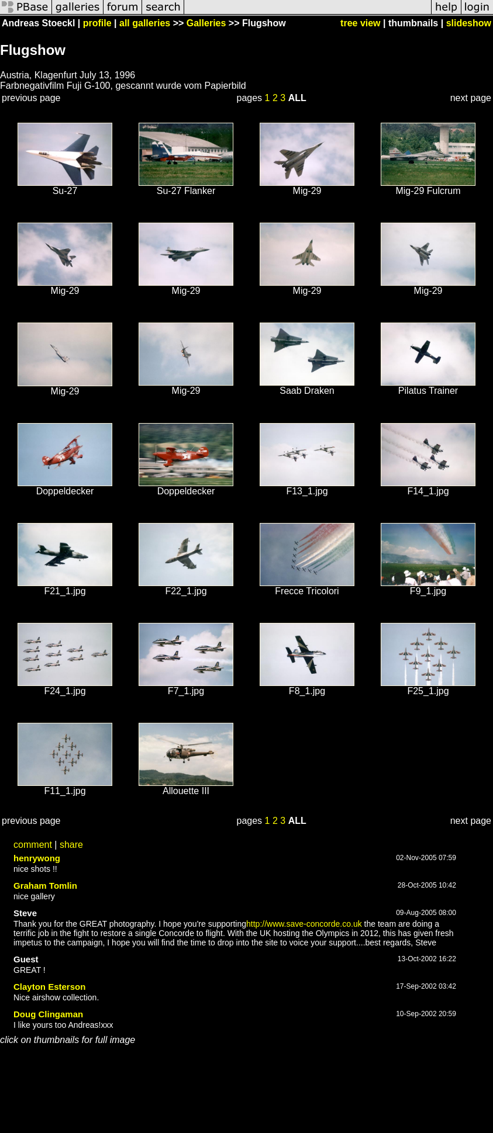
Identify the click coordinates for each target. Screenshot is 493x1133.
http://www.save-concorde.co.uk (304, 923)
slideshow (468, 23)
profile (97, 23)
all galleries (144, 23)
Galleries (206, 23)
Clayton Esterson (49, 987)
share (71, 845)
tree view (360, 23)
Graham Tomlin (45, 886)
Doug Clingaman (48, 1014)
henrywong (36, 858)
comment (32, 845)
